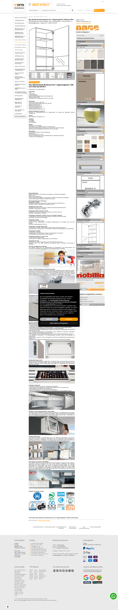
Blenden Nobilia (19, 49)
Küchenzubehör (19, 95)
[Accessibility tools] (8, 607)
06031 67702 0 (60, 545)
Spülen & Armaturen (20, 66)
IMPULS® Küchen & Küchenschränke (20, 29)
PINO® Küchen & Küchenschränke (19, 33)
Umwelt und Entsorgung (17, 556)
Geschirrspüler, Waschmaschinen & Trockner (20, 77)
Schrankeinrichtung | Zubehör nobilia (20, 53)
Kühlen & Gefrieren (20, 81)
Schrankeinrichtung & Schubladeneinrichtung (21, 92)
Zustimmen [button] (68, 319)
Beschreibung (34, 82)
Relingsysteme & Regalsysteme (19, 99)
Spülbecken (72, 555)
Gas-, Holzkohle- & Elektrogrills (19, 110)
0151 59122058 (61, 546)
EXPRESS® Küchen (19, 56)
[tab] (20, 17)
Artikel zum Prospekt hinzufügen (83, 23)
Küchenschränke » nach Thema (19, 63)
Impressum (17, 550)
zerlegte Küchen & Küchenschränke (19, 59)
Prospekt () (81, 10)
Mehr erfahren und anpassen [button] (59, 323)
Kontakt (103, 1)
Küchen (19, 6)
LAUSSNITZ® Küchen (20, 26)
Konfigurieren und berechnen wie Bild (85, 38)
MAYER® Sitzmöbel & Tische (20, 85)
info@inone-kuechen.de (62, 548)
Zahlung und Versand (19, 548)
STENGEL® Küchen (19, 20)
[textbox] (56, 10)
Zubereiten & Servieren (18, 106)
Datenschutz (17, 553)
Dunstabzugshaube (57, 555)
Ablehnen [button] (49, 319)
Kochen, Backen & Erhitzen (19, 73)
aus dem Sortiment (43, 520)
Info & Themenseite (20, 116)
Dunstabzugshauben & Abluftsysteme (20, 69)
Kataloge (16, 545)
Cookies (24, 553)
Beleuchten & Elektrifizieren (18, 102)
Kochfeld (65, 555)
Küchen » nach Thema (20, 17)
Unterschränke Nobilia (20, 39)
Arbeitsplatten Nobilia (20, 47)
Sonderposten (18, 113)
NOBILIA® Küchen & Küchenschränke (20, 37)
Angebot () (89, 10)
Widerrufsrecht (21, 552)
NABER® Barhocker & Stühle (20, 88)
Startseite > (31, 16)
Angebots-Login (18, 546)
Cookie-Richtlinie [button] (50, 304)
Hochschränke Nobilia (20, 44)
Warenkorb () (100, 10)
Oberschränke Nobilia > (38, 16)
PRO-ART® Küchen (19, 23)
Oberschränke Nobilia (20, 42)
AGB (15, 552)
